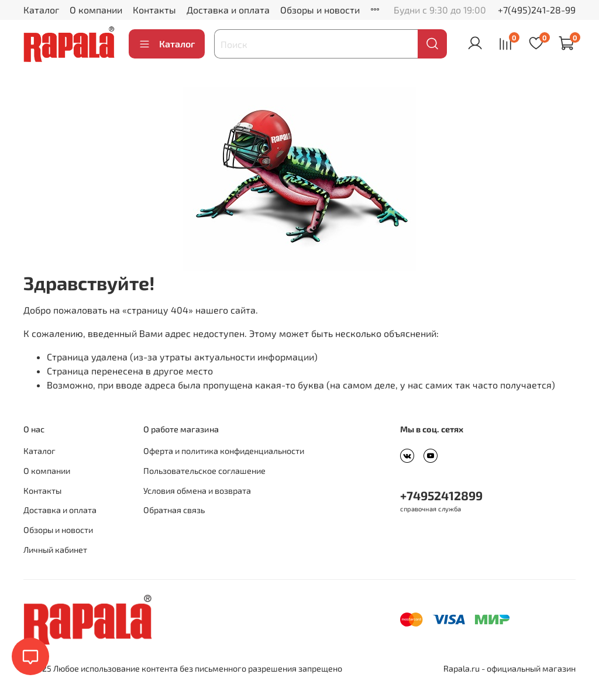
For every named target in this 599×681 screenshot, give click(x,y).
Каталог (41, 9)
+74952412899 (441, 495)
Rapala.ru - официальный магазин (509, 668)
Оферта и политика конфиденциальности (223, 451)
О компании (96, 9)
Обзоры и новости (320, 9)
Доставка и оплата (228, 9)
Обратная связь (174, 510)
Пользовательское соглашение (204, 471)
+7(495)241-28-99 (537, 9)
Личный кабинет (55, 550)
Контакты (154, 9)
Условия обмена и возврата (197, 491)
